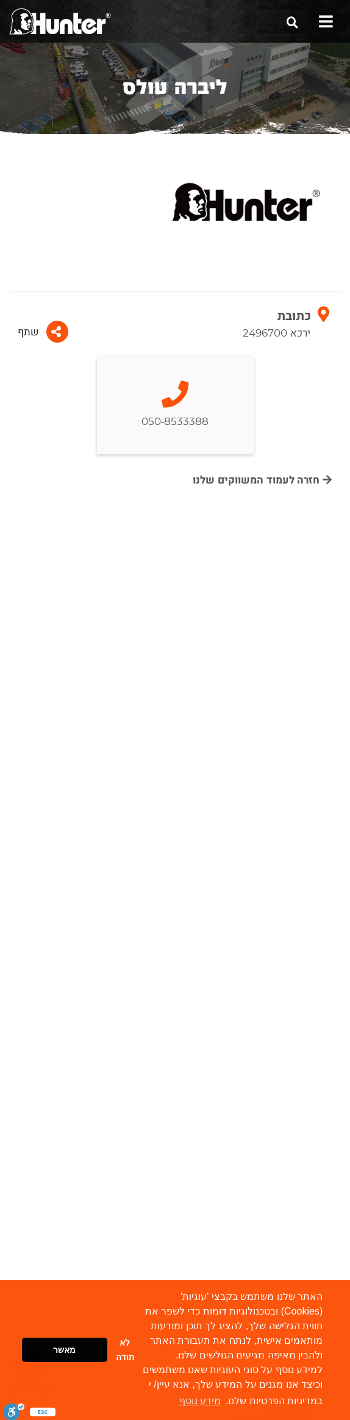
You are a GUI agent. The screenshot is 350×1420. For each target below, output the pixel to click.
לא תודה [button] (125, 1350)
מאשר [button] (64, 1350)
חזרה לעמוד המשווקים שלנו (262, 480)
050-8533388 (175, 405)
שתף (43, 332)
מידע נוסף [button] (200, 1401)
